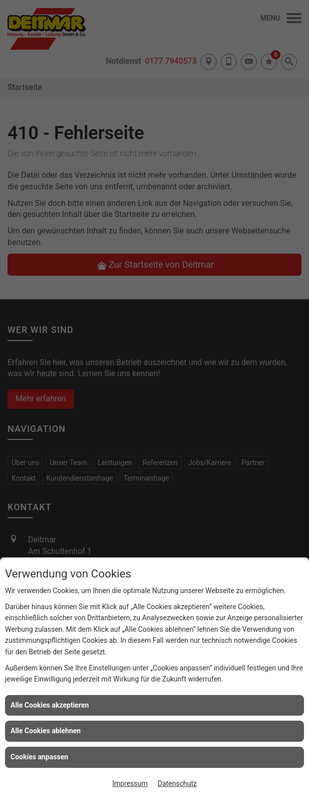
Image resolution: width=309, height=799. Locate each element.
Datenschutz (177, 783)
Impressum (129, 783)
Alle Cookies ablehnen (46, 731)
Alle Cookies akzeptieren (50, 705)
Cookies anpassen (39, 757)
